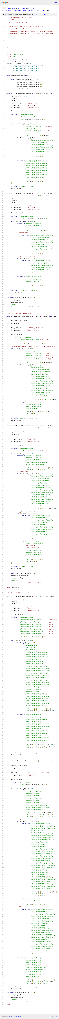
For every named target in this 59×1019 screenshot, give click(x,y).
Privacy (15, 1016)
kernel (13, 8)
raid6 (42, 10)
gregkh (23, 8)
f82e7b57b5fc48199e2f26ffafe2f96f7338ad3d (18, 10)
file (36, 14)
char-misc (30, 8)
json (56, 1016)
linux (3, 8)
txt (52, 1016)
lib (38, 10)
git (18, 8)
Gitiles (10, 1016)
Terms (19, 1016)
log (41, 14)
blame (45, 14)
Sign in (55, 2)
